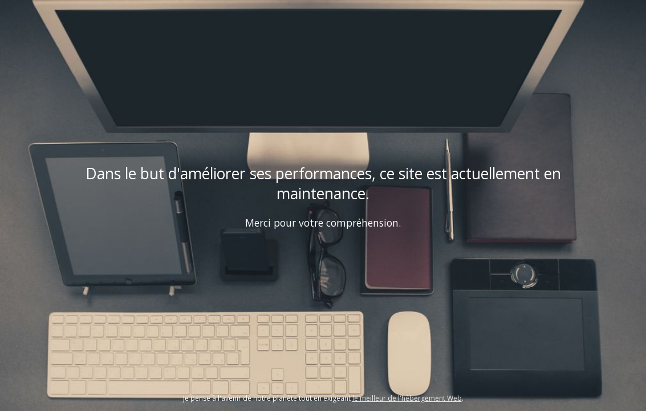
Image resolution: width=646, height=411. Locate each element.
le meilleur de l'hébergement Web (407, 398)
